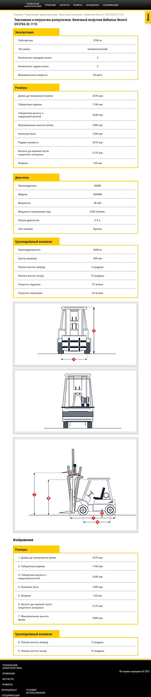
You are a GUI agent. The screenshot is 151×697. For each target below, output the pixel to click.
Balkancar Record (94, 14)
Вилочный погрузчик (71, 14)
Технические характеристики (40, 14)
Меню (148, 17)
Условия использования (35, 691)
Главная (18, 14)
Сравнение (50, 5)
